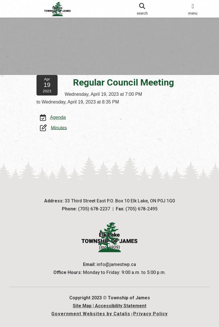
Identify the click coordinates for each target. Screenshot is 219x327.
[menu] (192, 9)
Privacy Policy (150, 313)
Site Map (82, 305)
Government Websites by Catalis (90, 313)
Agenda (58, 123)
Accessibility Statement (120, 305)
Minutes (59, 133)
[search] (142, 9)
